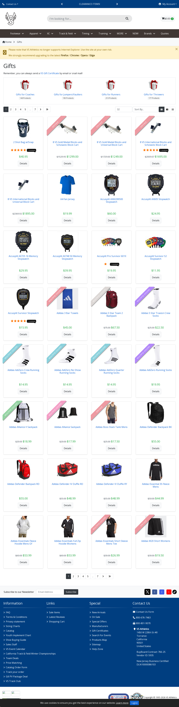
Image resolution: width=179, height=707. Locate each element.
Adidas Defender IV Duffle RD (67, 484)
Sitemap (96, 644)
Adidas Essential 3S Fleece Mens (155, 485)
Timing (85, 33)
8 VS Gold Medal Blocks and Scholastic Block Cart (67, 143)
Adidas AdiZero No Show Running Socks (67, 371)
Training (103, 33)
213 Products (111, 98)
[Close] (176, 49)
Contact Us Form (143, 611)
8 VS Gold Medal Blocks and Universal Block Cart (111, 143)
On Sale (96, 617)
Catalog (10, 630)
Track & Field (66, 33)
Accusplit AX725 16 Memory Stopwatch (23, 257)
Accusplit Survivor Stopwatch (23, 313)
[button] (167, 4)
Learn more (122, 702)
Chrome (74, 55)
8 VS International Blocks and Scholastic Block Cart (155, 143)
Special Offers (99, 621)
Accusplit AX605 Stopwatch (155, 199)
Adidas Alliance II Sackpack (23, 427)
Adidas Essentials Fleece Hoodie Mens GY (23, 542)
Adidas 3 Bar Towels (67, 313)
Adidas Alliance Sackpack (67, 427)
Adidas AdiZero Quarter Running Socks (111, 371)
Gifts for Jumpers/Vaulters (68, 94)
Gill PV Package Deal (17, 676)
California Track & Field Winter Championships (31, 653)
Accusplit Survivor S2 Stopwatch (156, 257)
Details (23, 163)
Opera (84, 55)
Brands (148, 33)
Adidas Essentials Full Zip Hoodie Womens (67, 542)
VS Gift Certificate (49, 73)
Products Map (99, 639)
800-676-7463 (143, 617)
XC (48, 33)
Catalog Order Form (16, 667)
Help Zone (97, 649)
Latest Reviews (57, 617)
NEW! (135, 33)
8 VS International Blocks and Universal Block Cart (23, 200)
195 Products (68, 98)
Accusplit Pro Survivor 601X (111, 256)
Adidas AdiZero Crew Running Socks (23, 371)
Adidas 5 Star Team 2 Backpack (111, 314)
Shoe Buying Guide (16, 639)
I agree (134, 703)
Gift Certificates (100, 630)
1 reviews (31, 150)
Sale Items (54, 612)
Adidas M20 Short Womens (155, 541)
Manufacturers (100, 626)
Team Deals (12, 658)
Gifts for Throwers (154, 94)
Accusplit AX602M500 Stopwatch (111, 200)
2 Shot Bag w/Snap (23, 142)
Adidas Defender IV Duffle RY (111, 484)
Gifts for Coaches (25, 94)
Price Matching (14, 662)
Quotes (165, 33)
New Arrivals (98, 612)
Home (7, 42)
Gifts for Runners (111, 94)
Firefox (64, 55)
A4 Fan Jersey (67, 199)
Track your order (15, 672)
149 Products (25, 98)
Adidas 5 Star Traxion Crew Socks (155, 314)
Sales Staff (11, 644)
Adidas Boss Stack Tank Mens (111, 427)
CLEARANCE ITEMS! (89, 4)
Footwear (15, 33)
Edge (92, 55)
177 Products (154, 98)
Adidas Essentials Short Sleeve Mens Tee (111, 542)
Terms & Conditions (16, 617)
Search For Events (101, 635)
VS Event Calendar (15, 649)
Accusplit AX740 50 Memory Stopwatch (67, 257)
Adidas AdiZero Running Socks (155, 370)
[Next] (117, 4)
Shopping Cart (57, 621)
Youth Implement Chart (18, 635)
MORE (120, 33)
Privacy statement (15, 621)
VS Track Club (13, 681)
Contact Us (9, 4)
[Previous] (62, 4)
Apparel (34, 33)
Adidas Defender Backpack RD (23, 484)
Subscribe (71, 591)
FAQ (8, 612)
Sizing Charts (13, 626)
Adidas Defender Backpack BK (156, 427)
